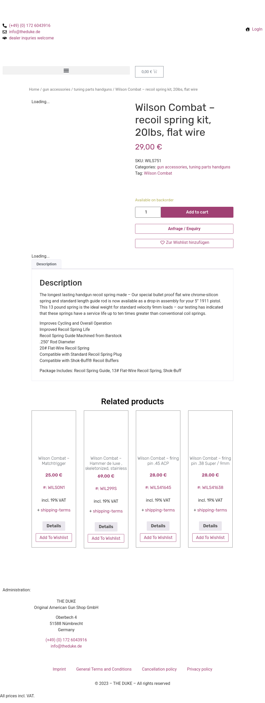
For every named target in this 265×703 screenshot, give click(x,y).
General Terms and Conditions (103, 669)
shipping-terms (55, 510)
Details (54, 525)
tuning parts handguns (93, 89)
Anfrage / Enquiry (184, 228)
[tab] (46, 264)
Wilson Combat (158, 173)
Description (46, 264)
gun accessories (56, 89)
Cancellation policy (159, 669)
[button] (66, 70)
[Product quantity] (148, 212)
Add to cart (197, 212)
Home (34, 89)
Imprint (59, 669)
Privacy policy (199, 669)
